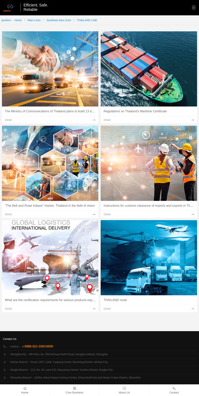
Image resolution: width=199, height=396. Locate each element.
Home (18, 20)
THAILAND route (115, 301)
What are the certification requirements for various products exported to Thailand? (61, 301)
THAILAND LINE (87, 20)
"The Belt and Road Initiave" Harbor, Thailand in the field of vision (50, 206)
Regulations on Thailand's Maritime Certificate (135, 112)
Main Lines (34, 20)
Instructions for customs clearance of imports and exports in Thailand (151, 206)
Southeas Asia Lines (58, 20)
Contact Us (9, 338)
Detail (8, 120)
